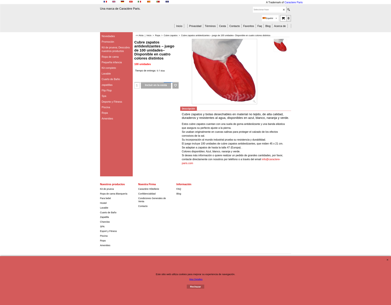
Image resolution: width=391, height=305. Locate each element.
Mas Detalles (196, 279)
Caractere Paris (294, 2)
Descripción (188, 108)
